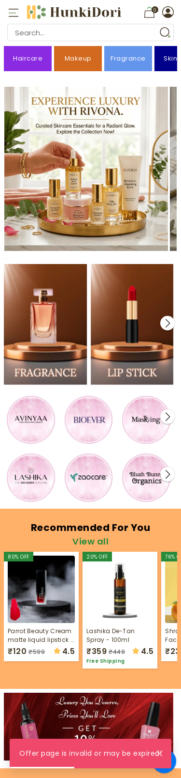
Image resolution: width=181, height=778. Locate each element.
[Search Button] (165, 32)
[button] (167, 323)
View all (90, 541)
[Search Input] (90, 32)
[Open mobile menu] (13, 12)
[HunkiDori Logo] (75, 12)
